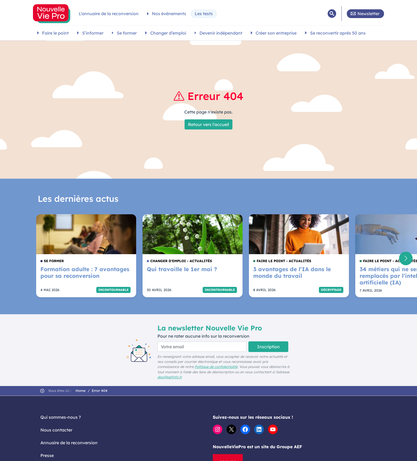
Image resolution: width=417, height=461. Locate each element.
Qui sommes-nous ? (60, 417)
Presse (47, 455)
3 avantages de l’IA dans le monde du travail (292, 272)
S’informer (92, 33)
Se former (127, 33)
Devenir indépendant (220, 33)
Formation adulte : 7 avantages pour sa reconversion (84, 272)
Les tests (204, 13)
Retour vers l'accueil (208, 124)
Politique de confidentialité (216, 366)
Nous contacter (56, 430)
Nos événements (169, 13)
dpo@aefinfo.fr (169, 377)
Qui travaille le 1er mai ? (182, 269)
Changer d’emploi (168, 33)
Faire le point (55, 33)
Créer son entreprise (276, 33)
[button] (405, 258)
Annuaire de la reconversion (69, 442)
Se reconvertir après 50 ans (338, 33)
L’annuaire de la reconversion (109, 13)
